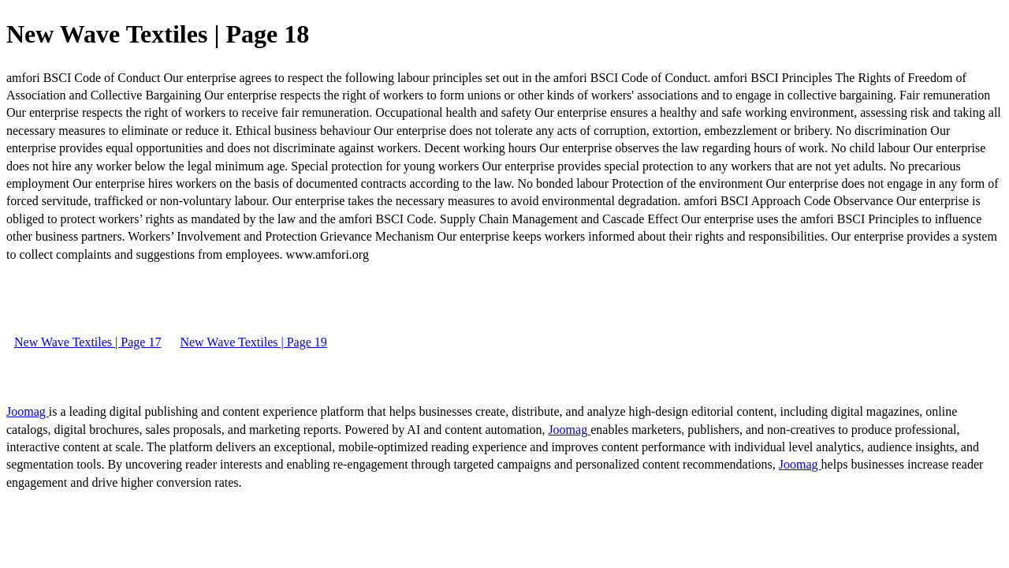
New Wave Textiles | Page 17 (87, 342)
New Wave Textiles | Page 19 (253, 342)
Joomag (27, 411)
